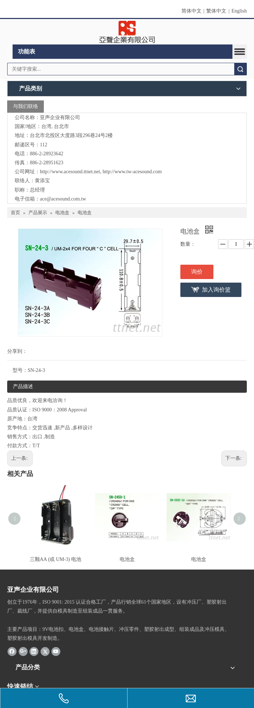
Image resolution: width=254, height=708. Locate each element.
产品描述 (23, 386)
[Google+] (23, 651)
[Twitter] (45, 651)
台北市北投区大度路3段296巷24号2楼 (71, 135)
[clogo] (127, 31)
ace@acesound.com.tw (63, 199)
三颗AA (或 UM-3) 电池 (56, 559)
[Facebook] (12, 651)
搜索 (240, 69)
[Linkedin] (33, 651)
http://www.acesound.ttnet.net (70, 171)
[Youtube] (55, 651)
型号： (20, 370)
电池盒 (127, 559)
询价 (197, 272)
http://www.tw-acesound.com (132, 171)
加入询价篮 (216, 290)
